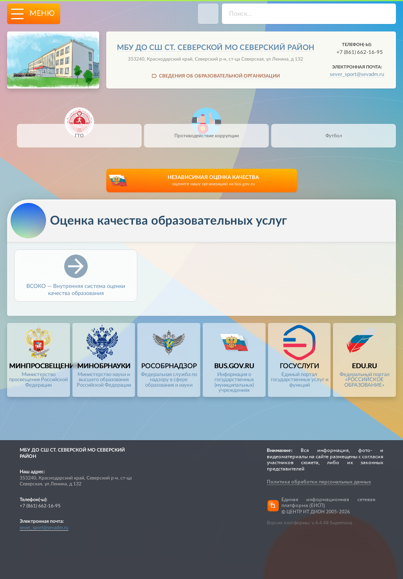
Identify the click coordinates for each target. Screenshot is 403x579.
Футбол (333, 131)
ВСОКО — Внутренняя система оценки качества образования (75, 289)
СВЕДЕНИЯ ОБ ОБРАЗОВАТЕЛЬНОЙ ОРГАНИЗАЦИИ (219, 76)
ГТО (79, 131)
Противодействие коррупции (206, 131)
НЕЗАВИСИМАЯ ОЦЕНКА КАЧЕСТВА (213, 181)
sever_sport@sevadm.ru (357, 74)
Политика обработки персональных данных (319, 482)
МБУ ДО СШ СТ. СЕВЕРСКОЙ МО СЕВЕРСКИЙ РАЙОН (215, 48)
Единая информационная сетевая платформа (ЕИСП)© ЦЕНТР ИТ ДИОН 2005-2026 (328, 505)
